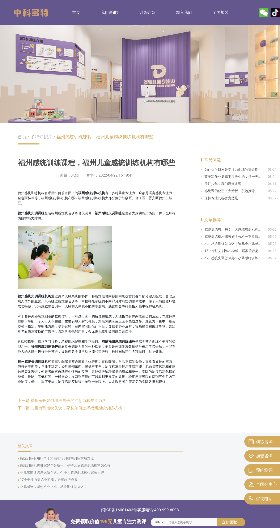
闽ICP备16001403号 (119, 509)
